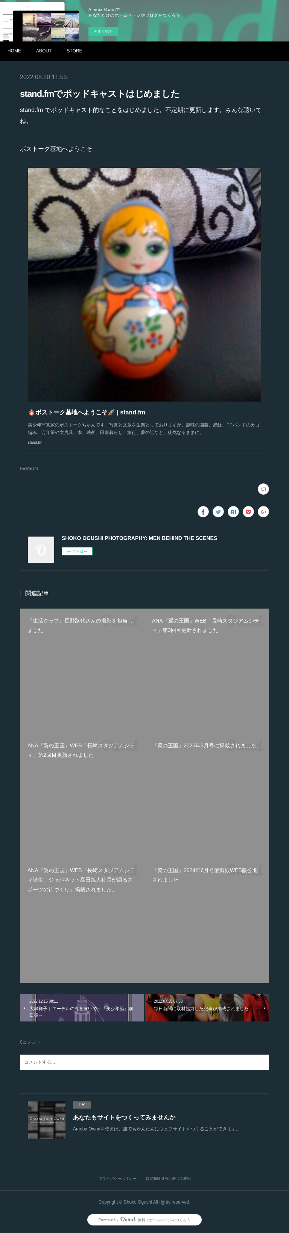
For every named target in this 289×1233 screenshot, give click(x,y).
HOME (14, 51)
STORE (74, 51)
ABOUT (44, 51)
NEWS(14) (29, 468)
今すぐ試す (103, 31)
